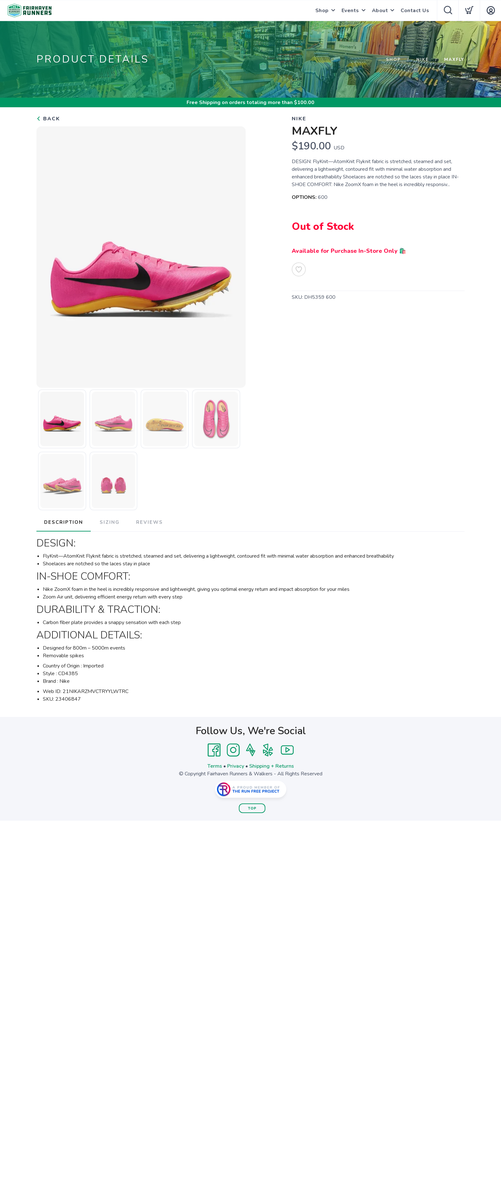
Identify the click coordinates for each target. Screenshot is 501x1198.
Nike (422, 60)
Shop (322, 10)
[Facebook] (214, 750)
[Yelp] (268, 750)
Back (48, 118)
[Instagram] (233, 750)
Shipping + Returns (271, 766)
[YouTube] (287, 750)
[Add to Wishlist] (299, 269)
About (380, 10)
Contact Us (415, 10)
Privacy (235, 766)
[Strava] (250, 750)
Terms (214, 766)
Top (252, 808)
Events (350, 10)
